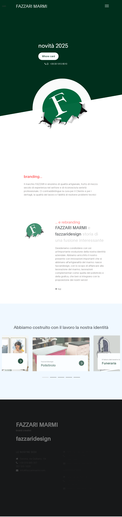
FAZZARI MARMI (31, 6)
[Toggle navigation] (107, 6)
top (58, 294)
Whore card (48, 56)
